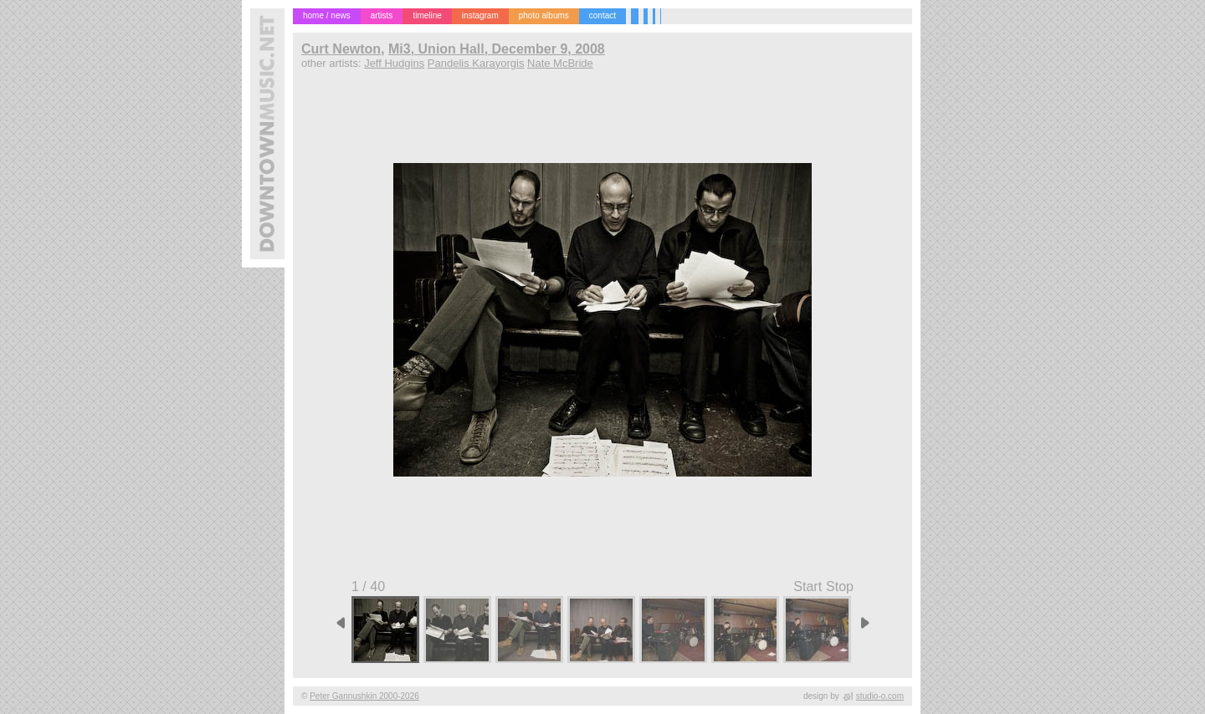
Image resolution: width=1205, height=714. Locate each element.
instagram (480, 15)
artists (382, 15)
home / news (327, 15)
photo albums (544, 15)
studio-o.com (880, 696)
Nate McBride (560, 63)
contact (602, 15)
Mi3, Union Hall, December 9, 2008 (496, 49)
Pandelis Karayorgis (476, 63)
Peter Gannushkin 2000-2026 (364, 696)
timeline (427, 15)
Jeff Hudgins (394, 63)
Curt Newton (341, 49)
